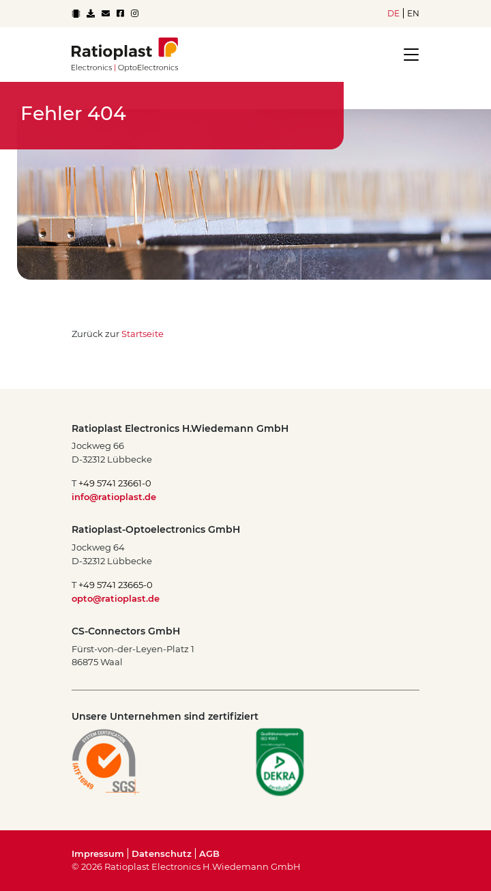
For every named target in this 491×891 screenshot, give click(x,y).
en (413, 13)
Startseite (142, 333)
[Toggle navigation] (407, 54)
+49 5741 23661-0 (114, 483)
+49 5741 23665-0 (115, 584)
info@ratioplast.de (114, 496)
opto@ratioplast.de (116, 598)
